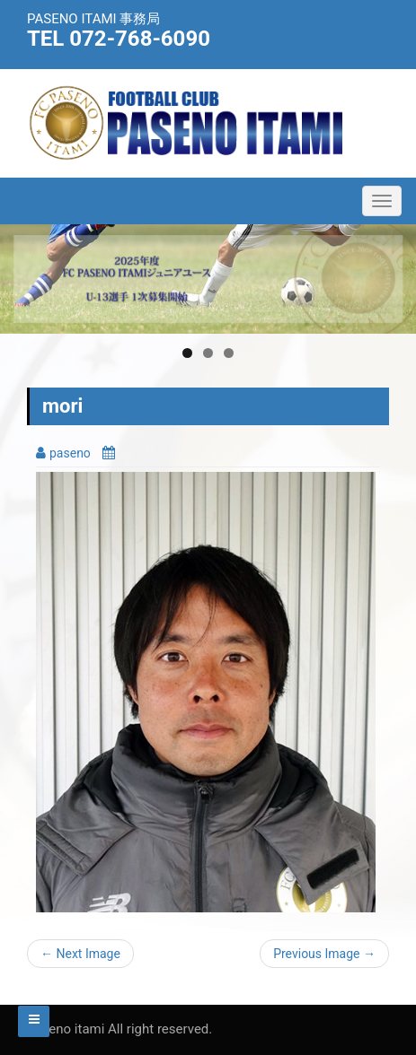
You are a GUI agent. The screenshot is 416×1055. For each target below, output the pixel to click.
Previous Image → (324, 953)
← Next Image (80, 953)
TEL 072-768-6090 (118, 38)
